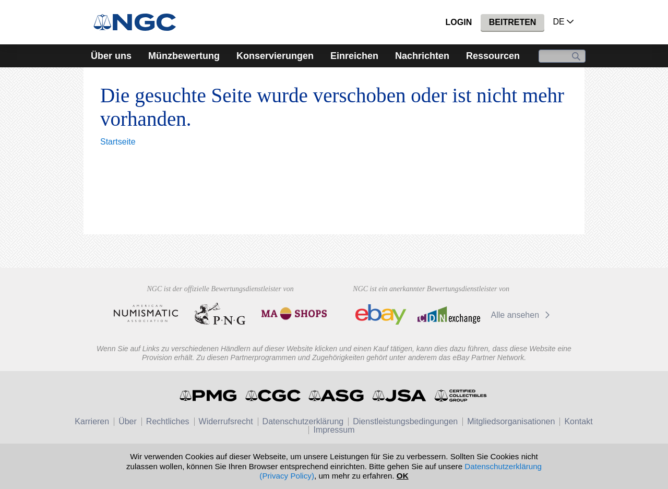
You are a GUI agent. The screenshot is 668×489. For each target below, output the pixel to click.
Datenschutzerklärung (303, 421)
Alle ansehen (522, 315)
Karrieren (92, 421)
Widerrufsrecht (226, 421)
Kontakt (578, 421)
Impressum (333, 429)
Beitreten (512, 22)
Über (127, 421)
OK (403, 475)
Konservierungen (275, 56)
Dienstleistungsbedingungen (405, 421)
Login (459, 22)
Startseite (118, 141)
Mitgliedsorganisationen (511, 421)
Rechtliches (167, 421)
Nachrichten (422, 56)
